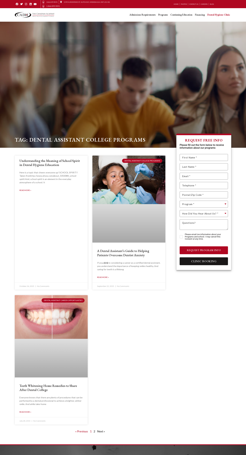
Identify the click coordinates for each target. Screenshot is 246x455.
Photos (184, 4)
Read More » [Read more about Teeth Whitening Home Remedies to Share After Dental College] (25, 412)
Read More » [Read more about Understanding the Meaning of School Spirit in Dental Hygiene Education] (25, 190)
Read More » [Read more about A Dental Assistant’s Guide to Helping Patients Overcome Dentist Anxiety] (103, 277)
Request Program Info (204, 250)
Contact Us (193, 4)
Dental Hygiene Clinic (218, 14)
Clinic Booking (204, 261)
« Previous (81, 431)
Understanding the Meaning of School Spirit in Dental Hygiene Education (49, 163)
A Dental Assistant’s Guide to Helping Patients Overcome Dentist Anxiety (123, 253)
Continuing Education (181, 14)
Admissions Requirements (142, 14)
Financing (200, 14)
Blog (212, 4)
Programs (163, 14)
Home (176, 4)
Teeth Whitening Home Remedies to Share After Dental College (48, 388)
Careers (204, 4)
